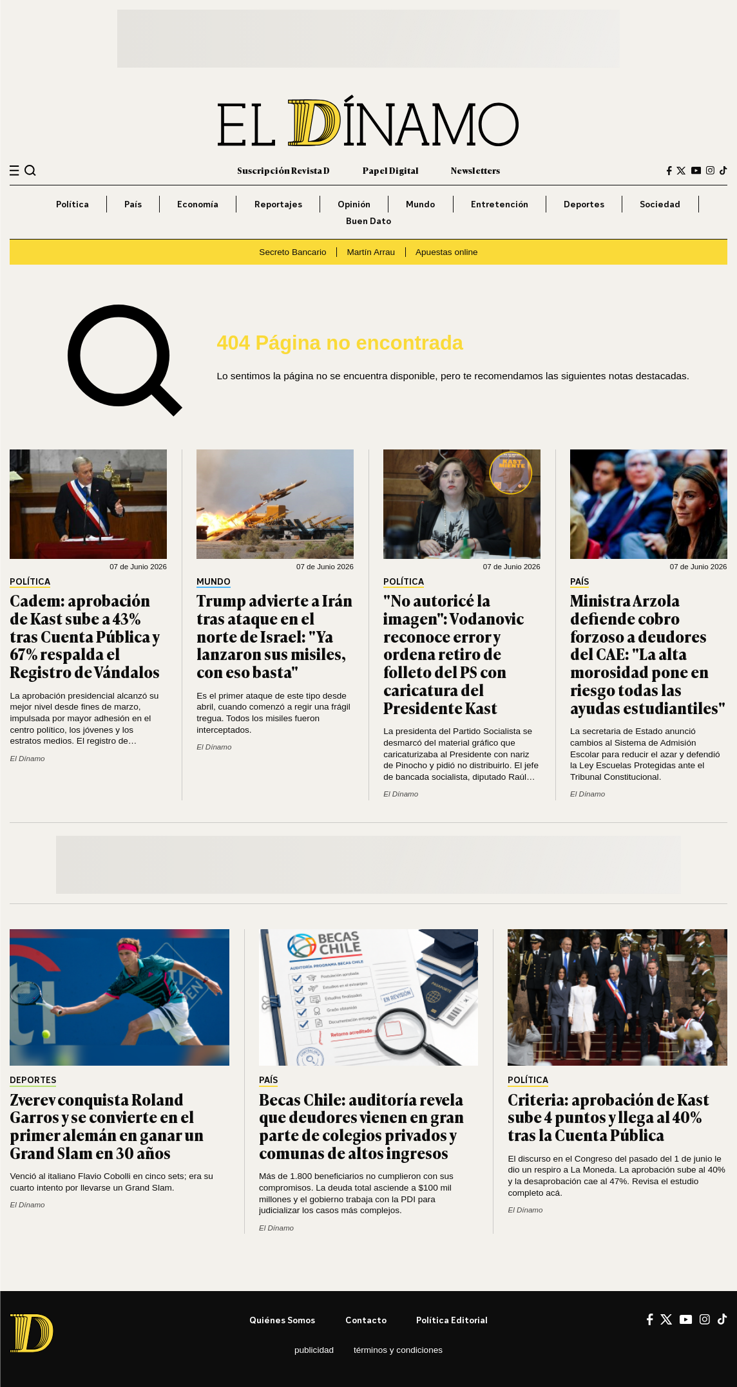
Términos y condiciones (398, 1350)
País (133, 203)
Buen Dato (368, 220)
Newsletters (475, 170)
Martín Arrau (371, 252)
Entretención (499, 203)
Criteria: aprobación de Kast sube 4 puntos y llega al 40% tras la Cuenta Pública (608, 1117)
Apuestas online (447, 252)
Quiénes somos (282, 1319)
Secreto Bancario (292, 252)
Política (72, 203)
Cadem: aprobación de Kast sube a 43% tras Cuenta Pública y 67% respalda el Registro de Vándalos (85, 636)
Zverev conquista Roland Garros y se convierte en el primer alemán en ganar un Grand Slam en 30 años (107, 1126)
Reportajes (278, 203)
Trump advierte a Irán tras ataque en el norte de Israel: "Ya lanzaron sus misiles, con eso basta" (274, 636)
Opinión (354, 203)
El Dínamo (27, 758)
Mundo (420, 203)
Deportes (584, 203)
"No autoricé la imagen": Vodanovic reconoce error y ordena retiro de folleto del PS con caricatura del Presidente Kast (453, 654)
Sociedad (660, 203)
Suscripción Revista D (283, 170)
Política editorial (452, 1319)
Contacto (366, 1319)
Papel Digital (391, 170)
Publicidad (314, 1350)
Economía (197, 203)
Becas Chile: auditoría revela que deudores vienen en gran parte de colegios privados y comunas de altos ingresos (361, 1126)
